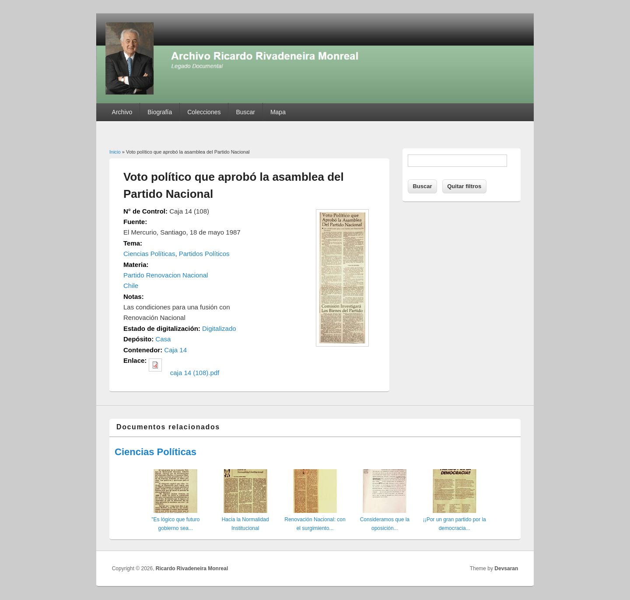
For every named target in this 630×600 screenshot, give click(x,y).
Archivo (122, 112)
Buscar (245, 112)
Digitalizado (219, 328)
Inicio (115, 151)
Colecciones (203, 112)
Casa (163, 339)
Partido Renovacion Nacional (165, 275)
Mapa (278, 112)
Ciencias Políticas (149, 253)
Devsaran (506, 568)
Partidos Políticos (204, 253)
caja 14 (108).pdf (195, 372)
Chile (130, 285)
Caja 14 (175, 350)
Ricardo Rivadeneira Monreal (192, 568)
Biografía (159, 112)
